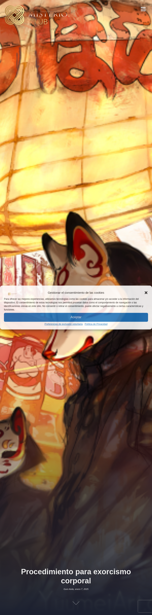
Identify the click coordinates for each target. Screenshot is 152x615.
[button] (146, 293)
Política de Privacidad (96, 324)
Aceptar (76, 317)
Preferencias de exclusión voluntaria (64, 324)
